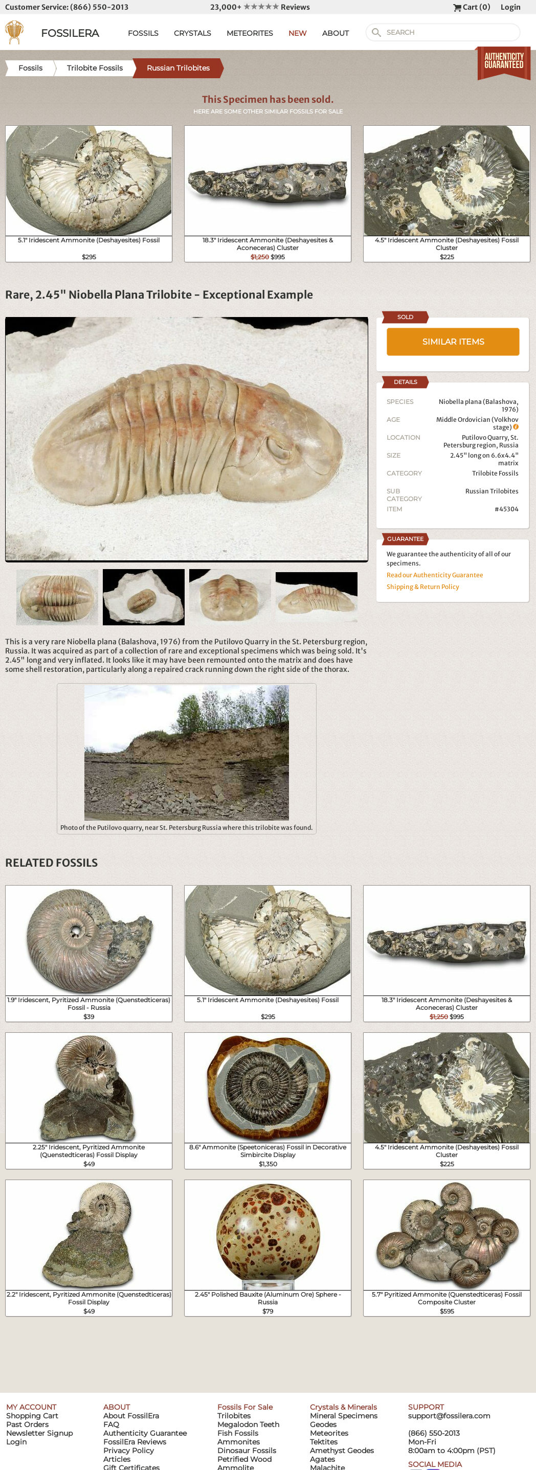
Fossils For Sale (245, 1407)
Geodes (323, 1424)
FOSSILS (143, 33)
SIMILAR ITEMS (453, 342)
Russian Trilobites (492, 491)
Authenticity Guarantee (145, 1433)
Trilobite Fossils (495, 473)
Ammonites (238, 1441)
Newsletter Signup (39, 1433)
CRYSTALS (192, 33)
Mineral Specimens (343, 1415)
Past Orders (27, 1424)
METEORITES (250, 33)
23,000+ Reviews (260, 7)
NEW (297, 33)
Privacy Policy (128, 1450)
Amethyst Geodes (342, 1450)
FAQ (111, 1424)
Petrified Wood (244, 1459)
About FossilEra (131, 1415)
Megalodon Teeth (248, 1424)
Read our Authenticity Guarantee (435, 575)
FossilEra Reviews (134, 1441)
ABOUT (335, 33)
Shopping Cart (32, 1415)
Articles (116, 1459)
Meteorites (329, 1433)
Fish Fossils (237, 1433)
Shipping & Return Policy (423, 587)
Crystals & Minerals (343, 1407)
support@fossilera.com (449, 1415)
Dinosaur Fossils (246, 1450)
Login (511, 7)
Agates (322, 1459)
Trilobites (234, 1415)
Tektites (324, 1441)
